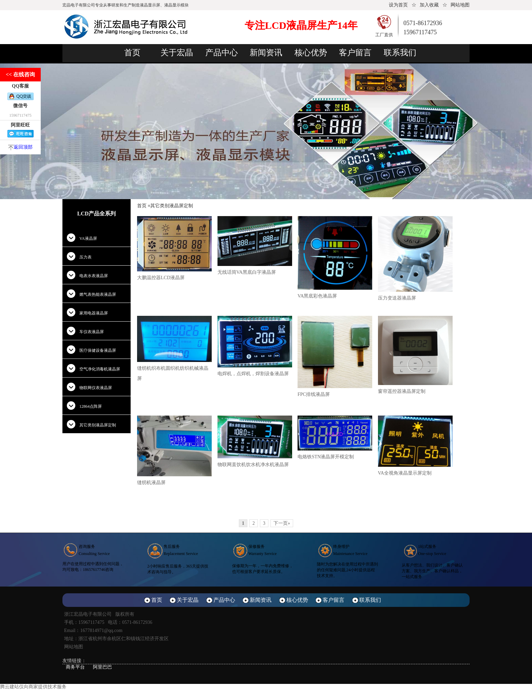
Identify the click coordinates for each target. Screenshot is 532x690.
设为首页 (398, 4)
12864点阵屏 (90, 406)
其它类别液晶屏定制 (97, 425)
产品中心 (221, 52)
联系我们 (400, 52)
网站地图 (460, 4)
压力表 (85, 257)
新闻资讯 (266, 52)
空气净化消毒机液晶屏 (99, 369)
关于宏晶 (176, 52)
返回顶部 (20, 147)
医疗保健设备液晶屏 (97, 350)
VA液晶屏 (88, 238)
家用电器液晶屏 (93, 313)
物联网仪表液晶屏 (95, 387)
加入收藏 (429, 4)
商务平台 (75, 667)
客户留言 (355, 52)
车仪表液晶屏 (91, 331)
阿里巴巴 (102, 667)
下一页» (281, 523)
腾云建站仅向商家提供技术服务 (33, 686)
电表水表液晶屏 (93, 275)
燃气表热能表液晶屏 (97, 294)
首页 (132, 52)
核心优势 (310, 52)
